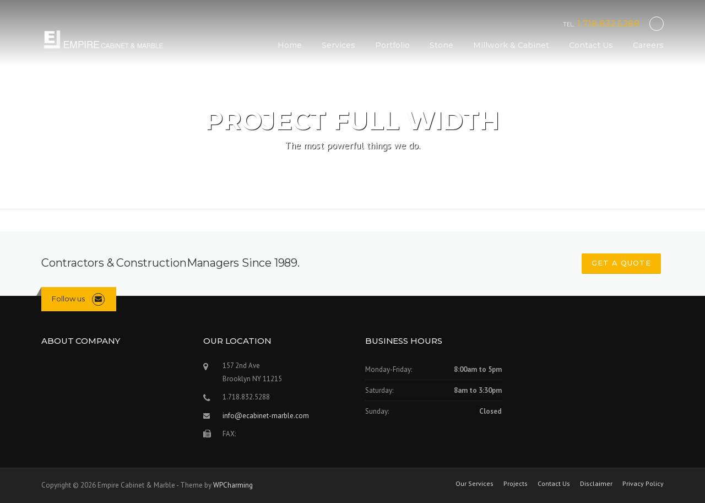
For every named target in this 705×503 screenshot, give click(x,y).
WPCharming (233, 485)
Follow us (68, 298)
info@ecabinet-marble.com (266, 415)
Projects (515, 483)
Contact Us (591, 45)
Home (290, 45)
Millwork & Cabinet (511, 45)
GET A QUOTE (621, 262)
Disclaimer (596, 483)
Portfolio (392, 45)
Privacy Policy (643, 483)
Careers (648, 45)
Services (338, 45)
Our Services (474, 483)
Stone (441, 45)
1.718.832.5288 (608, 23)
